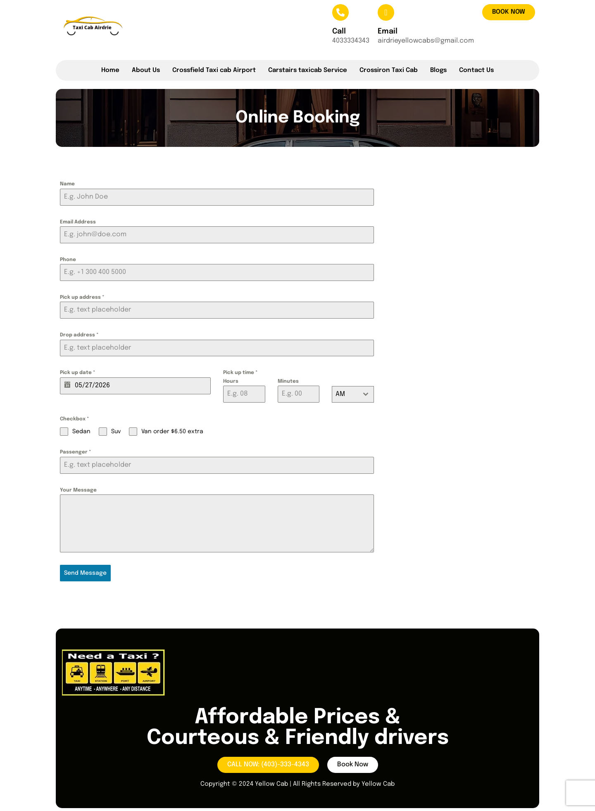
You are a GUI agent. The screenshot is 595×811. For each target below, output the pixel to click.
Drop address (79, 335)
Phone (68, 259)
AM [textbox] (340, 394)
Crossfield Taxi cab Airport (214, 70)
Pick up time (240, 372)
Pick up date (77, 372)
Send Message (85, 573)
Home (110, 70)
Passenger (75, 452)
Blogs (438, 70)
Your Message (78, 490)
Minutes (288, 381)
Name (67, 184)
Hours (230, 381)
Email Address (78, 222)
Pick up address (82, 297)
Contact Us (476, 70)
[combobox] (353, 394)
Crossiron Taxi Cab (388, 70)
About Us (146, 70)
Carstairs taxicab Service (307, 70)
